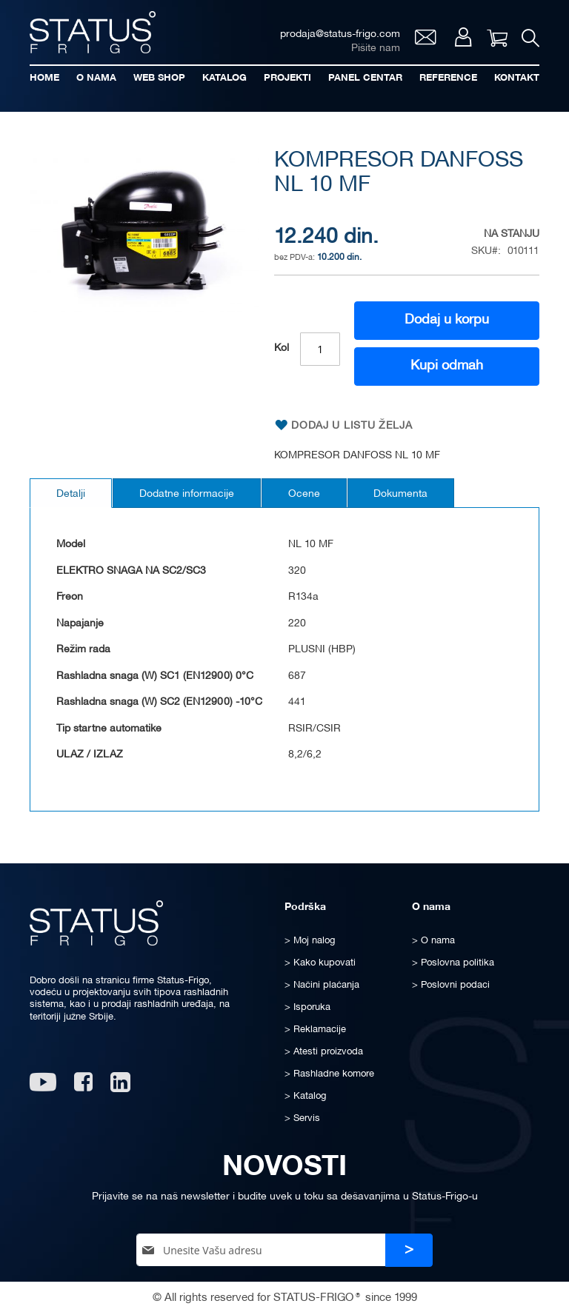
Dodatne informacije (186, 494)
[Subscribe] (409, 1250)
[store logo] (93, 32)
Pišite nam (374, 48)
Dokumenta (401, 494)
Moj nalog (462, 37)
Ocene (304, 494)
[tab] (71, 493)
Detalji (70, 494)
